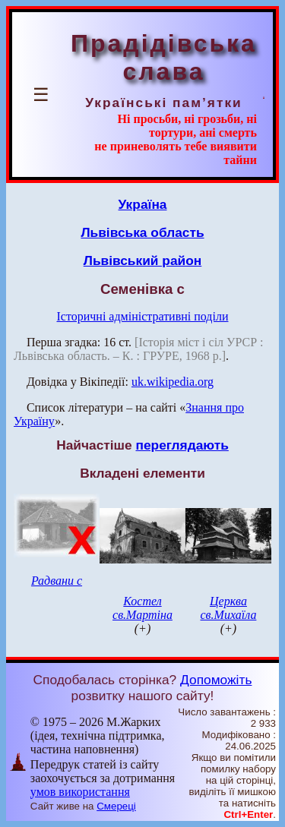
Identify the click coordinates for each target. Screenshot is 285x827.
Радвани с (56, 580)
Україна (143, 204)
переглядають (181, 445)
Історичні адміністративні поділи (143, 316)
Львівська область (142, 232)
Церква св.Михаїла (229, 608)
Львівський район (143, 260)
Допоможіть (216, 679)
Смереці (116, 806)
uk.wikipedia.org (172, 381)
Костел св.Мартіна (142, 608)
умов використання (80, 791)
